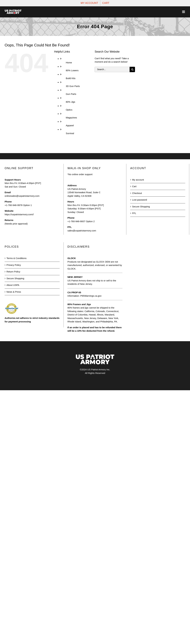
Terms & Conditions (16, 258)
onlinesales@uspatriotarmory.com (22, 196)
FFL (134, 213)
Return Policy (13, 271)
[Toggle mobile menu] (183, 11)
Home (69, 62)
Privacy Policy (13, 265)
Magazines (71, 117)
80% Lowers (72, 70)
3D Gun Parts (73, 86)
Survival (70, 133)
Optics (69, 109)
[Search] (132, 69)
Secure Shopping (141, 206)
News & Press (13, 291)
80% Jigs (70, 102)
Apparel (70, 125)
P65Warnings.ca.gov (91, 295)
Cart (134, 186)
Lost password (139, 199)
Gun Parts (71, 94)
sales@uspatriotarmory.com (81, 230)
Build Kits (71, 78)
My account (138, 179)
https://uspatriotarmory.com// (19, 214)
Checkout (137, 193)
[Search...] (112, 69)
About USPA (12, 285)
